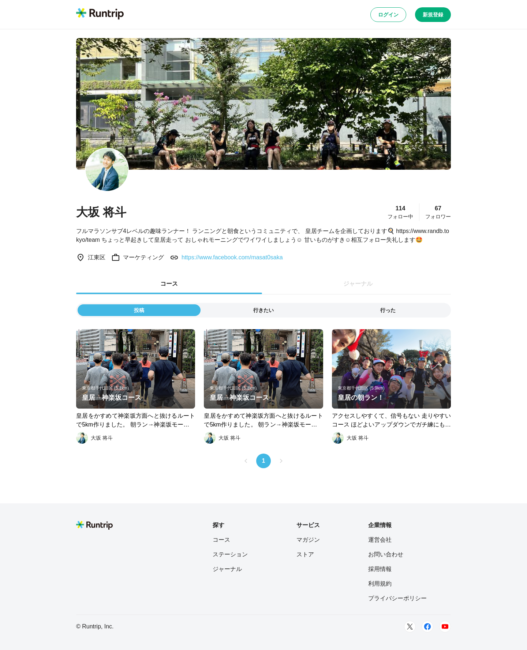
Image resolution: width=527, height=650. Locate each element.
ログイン (388, 15)
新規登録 (433, 15)
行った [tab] (388, 310)
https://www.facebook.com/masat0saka (232, 257)
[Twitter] (410, 626)
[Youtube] (445, 626)
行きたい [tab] (263, 310)
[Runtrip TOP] (100, 14)
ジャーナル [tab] (358, 284)
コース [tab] (169, 284)
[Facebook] (427, 626)
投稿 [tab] (139, 310)
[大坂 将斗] (94, 438)
